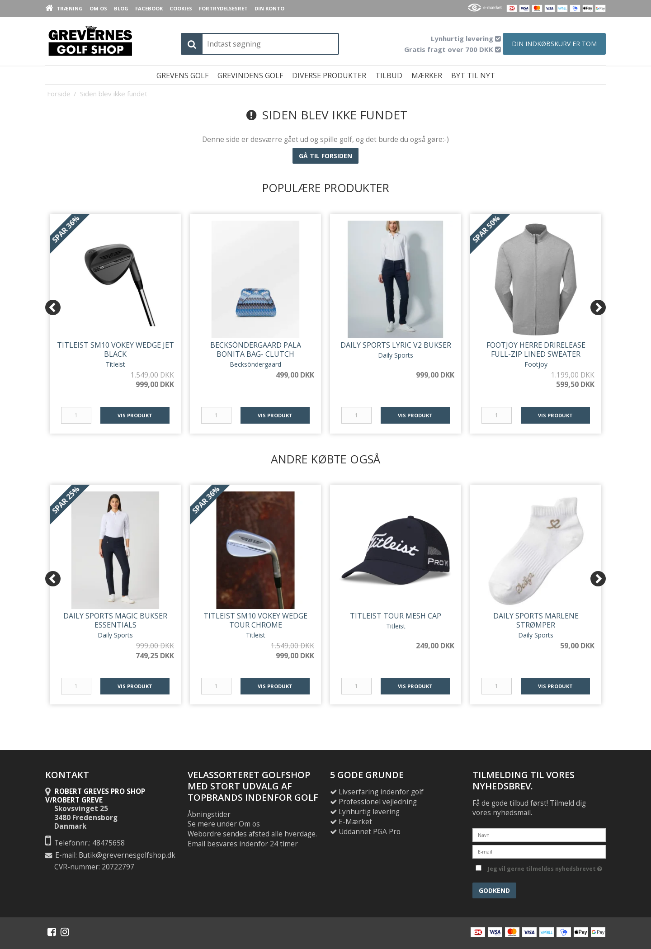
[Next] (598, 307)
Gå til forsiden (325, 155)
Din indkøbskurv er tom (554, 43)
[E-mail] (539, 851)
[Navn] (539, 834)
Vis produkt (135, 415)
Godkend (494, 890)
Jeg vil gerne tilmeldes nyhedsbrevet (545, 867)
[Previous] (53, 307)
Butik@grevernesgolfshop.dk (127, 855)
